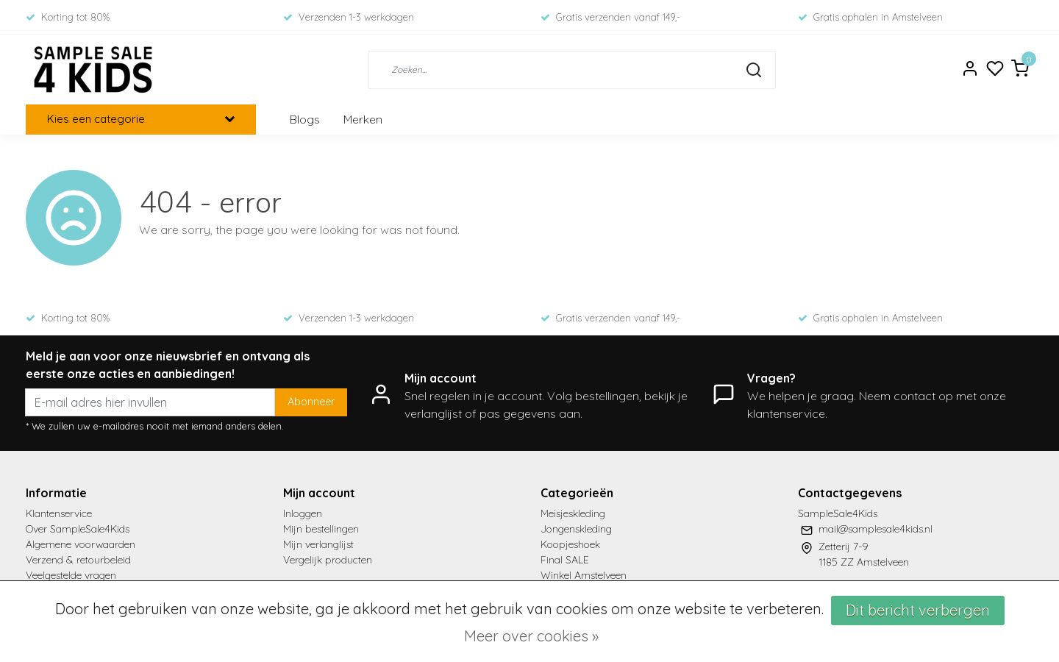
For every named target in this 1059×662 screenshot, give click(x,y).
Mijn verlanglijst (318, 544)
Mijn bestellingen (321, 528)
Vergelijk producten (327, 559)
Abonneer (311, 401)
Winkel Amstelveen (584, 575)
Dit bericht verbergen (918, 610)
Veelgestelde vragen (71, 575)
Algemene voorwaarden (80, 544)
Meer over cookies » (531, 636)
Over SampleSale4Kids (77, 528)
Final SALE (565, 559)
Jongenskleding (576, 528)
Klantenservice (59, 513)
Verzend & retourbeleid (78, 559)
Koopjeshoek (570, 544)
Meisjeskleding (573, 513)
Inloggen (302, 513)
